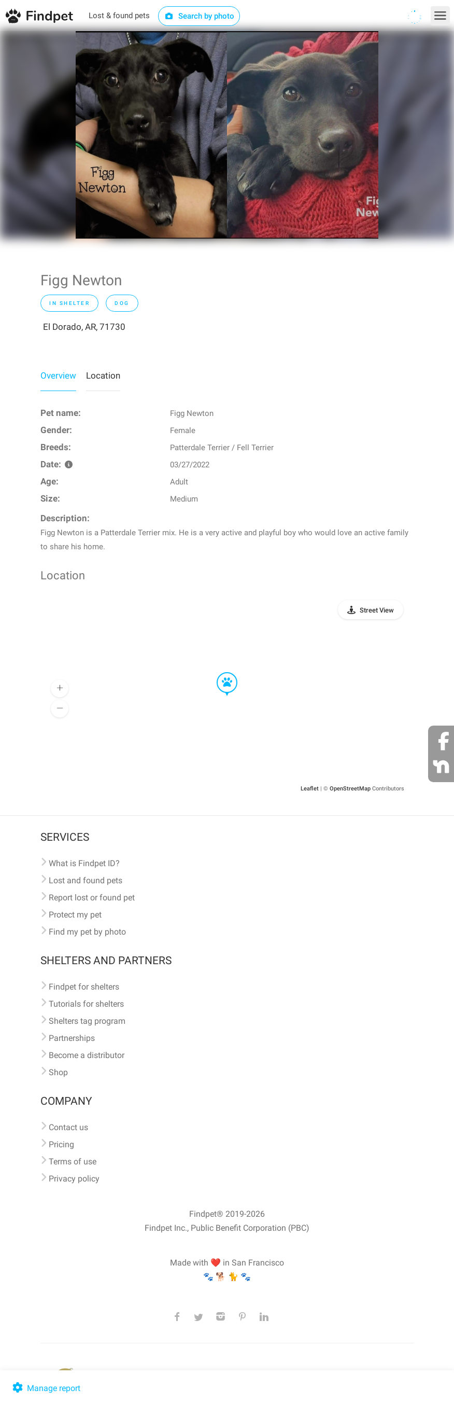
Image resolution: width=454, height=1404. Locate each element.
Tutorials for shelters (86, 1004)
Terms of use (72, 1161)
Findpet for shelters (84, 987)
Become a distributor (86, 1055)
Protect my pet (75, 915)
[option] (151, 135)
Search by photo (199, 16)
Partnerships (72, 1038)
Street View (377, 610)
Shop (58, 1072)
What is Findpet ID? (84, 863)
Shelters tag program (87, 1021)
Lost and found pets (85, 880)
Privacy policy (74, 1179)
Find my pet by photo (87, 932)
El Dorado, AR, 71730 (84, 327)
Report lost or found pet (92, 897)
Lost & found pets (119, 15)
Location (103, 375)
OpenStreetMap (350, 788)
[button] (220, 673)
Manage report (45, 1388)
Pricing (61, 1144)
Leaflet (310, 788)
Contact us (68, 1127)
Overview (58, 375)
